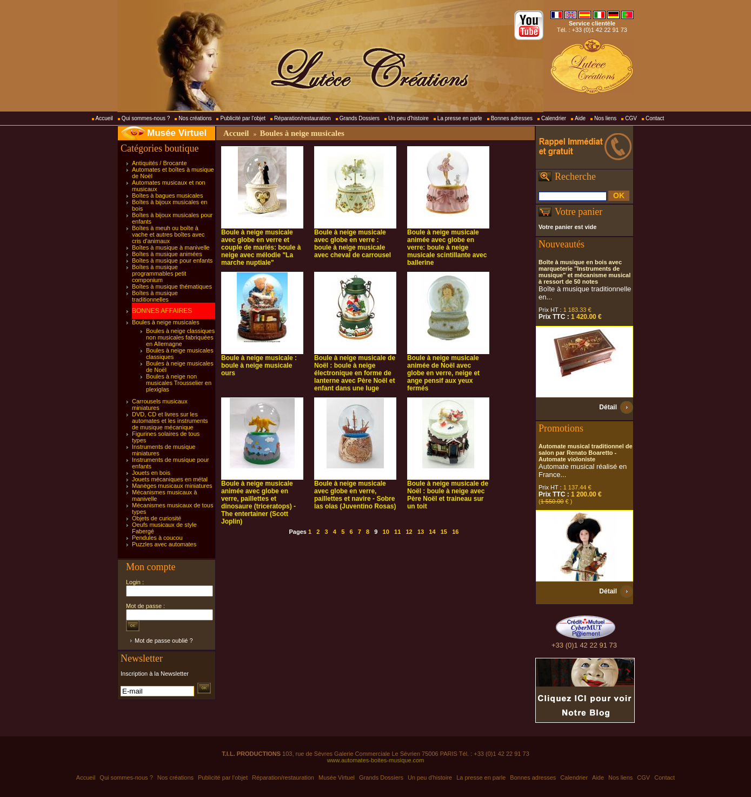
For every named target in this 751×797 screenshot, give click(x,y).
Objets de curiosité (156, 518)
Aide (580, 118)
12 (409, 531)
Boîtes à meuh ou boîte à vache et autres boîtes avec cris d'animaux (168, 234)
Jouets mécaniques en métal (170, 479)
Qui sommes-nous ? (146, 118)
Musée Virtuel (177, 133)
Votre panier (578, 211)
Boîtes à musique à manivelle (171, 247)
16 (455, 531)
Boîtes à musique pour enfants (172, 260)
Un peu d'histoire (408, 118)
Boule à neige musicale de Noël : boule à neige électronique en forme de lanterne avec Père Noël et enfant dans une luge (354, 373)
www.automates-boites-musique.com (375, 760)
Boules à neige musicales (166, 322)
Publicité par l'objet (242, 118)
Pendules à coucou (157, 537)
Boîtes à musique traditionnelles (155, 296)
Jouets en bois (151, 472)
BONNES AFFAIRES (162, 311)
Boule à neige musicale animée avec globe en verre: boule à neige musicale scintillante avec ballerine (447, 247)
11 (397, 531)
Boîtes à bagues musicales (167, 195)
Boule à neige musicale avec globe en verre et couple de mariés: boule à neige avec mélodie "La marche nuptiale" (261, 247)
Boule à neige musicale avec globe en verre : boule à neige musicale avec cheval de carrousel (352, 243)
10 (386, 531)
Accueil (104, 118)
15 (444, 531)
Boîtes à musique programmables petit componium (159, 273)
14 (432, 531)
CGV (631, 118)
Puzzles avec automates (164, 544)
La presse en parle (459, 118)
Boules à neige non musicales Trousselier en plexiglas (178, 383)
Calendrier (553, 118)
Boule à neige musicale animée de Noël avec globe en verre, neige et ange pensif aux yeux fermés (443, 373)
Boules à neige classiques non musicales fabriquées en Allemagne (180, 337)
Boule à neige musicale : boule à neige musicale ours (259, 365)
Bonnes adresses (512, 118)
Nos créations (194, 118)
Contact (655, 118)
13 (420, 531)
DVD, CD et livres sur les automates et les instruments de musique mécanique (170, 420)
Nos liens (605, 118)
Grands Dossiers (360, 118)
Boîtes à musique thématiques (172, 286)
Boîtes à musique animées (167, 254)
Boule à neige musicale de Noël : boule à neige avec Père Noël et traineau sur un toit (447, 495)
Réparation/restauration (302, 118)
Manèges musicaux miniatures (172, 485)
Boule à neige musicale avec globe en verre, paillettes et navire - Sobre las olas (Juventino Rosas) (355, 495)
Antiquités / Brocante (159, 163)
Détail (608, 407)
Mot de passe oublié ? (164, 640)
